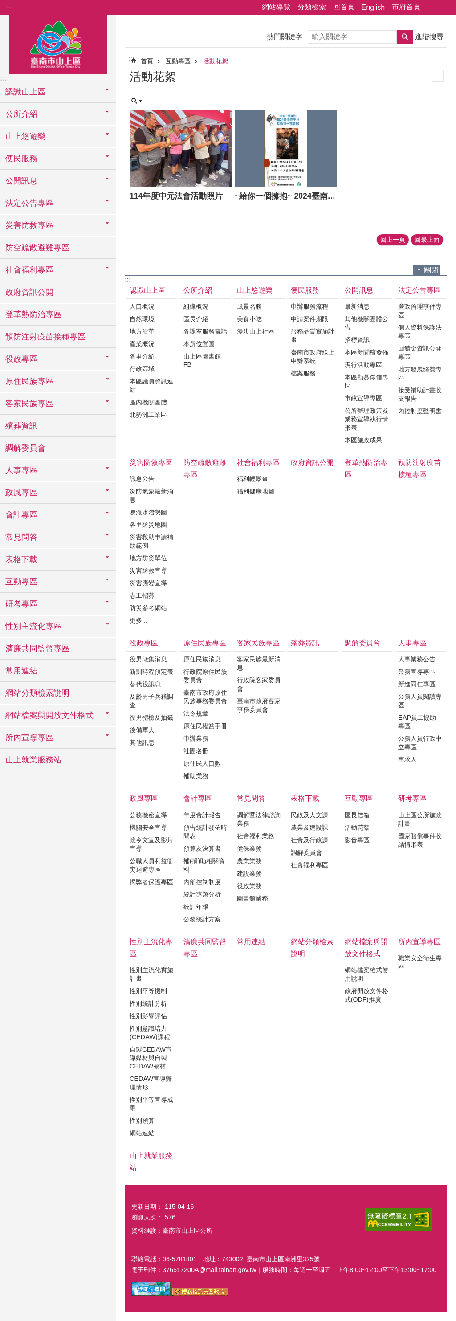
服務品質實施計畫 (312, 335)
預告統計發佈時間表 (205, 832)
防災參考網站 (148, 608)
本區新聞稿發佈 (366, 352)
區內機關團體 (148, 402)
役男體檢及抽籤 (151, 717)
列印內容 (438, 76)
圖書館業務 (252, 898)
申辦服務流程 (309, 306)
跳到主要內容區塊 (4, 4)
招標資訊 (357, 339)
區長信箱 (357, 815)
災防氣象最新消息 (151, 495)
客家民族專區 (258, 643)
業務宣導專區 (417, 671)
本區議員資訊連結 (151, 385)
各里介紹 (142, 356)
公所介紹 (197, 290)
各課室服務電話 (205, 331)
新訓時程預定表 (151, 671)
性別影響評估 (148, 1015)
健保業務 (249, 848)
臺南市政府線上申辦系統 (312, 356)
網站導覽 (276, 7)
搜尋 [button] (405, 37)
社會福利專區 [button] (29, 269)
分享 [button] (431, 7)
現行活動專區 (363, 364)
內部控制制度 (202, 881)
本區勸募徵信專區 (366, 381)
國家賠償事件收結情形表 (420, 840)
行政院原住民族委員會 (205, 676)
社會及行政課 (309, 840)
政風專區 (144, 798)
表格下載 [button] (21, 559)
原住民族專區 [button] (29, 381)
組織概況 (195, 306)
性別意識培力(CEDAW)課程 (150, 1032)
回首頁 (343, 7)
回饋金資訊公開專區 (420, 352)
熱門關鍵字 (284, 37)
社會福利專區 (258, 462)
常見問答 (251, 798)
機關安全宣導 (148, 827)
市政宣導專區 (363, 398)
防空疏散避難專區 (37, 247)
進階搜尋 (429, 37)
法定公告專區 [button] (29, 203)
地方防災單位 (148, 558)
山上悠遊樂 (255, 290)
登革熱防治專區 (33, 314)
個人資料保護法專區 (420, 331)
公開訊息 (359, 290)
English (373, 7)
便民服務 (305, 290)
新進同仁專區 (417, 684)
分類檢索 (311, 7)
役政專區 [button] (21, 359)
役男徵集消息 (148, 659)
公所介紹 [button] (21, 114)
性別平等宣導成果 (151, 1104)
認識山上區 (147, 290)
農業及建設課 (309, 827)
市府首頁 (406, 7)
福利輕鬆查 (252, 478)
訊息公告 (142, 478)
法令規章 (195, 713)
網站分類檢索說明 (37, 693)
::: (9, 5)
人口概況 (142, 306)
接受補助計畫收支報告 (420, 394)
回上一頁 (392, 239)
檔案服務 (303, 373)
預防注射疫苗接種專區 (45, 336)
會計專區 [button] (21, 514)
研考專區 (412, 798)
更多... (138, 620)
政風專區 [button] (21, 492)
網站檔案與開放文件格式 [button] (49, 715)
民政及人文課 (309, 815)
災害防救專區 (151, 462)
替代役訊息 (145, 684)
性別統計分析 (148, 1003)
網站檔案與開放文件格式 (366, 948)
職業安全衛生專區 (420, 962)
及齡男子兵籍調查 (151, 701)
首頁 (147, 61)
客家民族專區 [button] (29, 403)
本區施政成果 (363, 440)
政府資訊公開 (29, 292)
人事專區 (412, 643)
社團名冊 (195, 750)
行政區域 (142, 368)
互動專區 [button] (21, 581)
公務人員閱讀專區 (420, 701)
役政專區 (144, 643)
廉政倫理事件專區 (420, 310)
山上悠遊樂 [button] (25, 136)
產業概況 (142, 343)
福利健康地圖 (255, 491)
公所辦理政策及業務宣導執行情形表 (366, 419)
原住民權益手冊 (205, 726)
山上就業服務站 (33, 759)
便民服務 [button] (21, 158)
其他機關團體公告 (366, 323)
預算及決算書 (202, 848)
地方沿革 (142, 331)
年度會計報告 (202, 815)
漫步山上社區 (255, 331)
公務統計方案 (202, 919)
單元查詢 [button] (136, 101)
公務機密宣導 (148, 815)
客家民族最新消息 (259, 663)
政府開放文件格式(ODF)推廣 (366, 995)
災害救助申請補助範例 (151, 541)
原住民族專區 (204, 643)
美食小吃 (249, 318)
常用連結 (21, 670)
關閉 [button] (431, 270)
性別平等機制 (148, 991)
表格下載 (305, 798)
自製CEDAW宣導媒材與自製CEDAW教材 (151, 1058)
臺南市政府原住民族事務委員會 (205, 697)
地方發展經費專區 (420, 373)
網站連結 (142, 1133)
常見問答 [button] (21, 537)
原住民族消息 (202, 659)
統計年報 (195, 906)
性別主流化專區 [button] (33, 626)
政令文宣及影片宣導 (151, 844)
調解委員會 (25, 448)
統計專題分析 (202, 894)
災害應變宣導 (148, 583)
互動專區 (178, 61)
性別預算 (142, 1120)
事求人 (407, 759)
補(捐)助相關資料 (204, 865)
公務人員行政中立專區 (420, 742)
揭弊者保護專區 (151, 881)
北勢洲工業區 (148, 414)
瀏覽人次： (147, 1217)
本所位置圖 (199, 343)
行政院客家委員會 (259, 684)
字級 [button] (444, 7)
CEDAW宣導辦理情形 (151, 1083)
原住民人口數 (202, 763)
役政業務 (249, 885)
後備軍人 (142, 730)
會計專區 (197, 798)
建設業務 (249, 873)
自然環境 (142, 318)
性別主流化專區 (151, 948)
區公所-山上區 (58, 43)
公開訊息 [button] (21, 180)
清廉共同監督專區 (37, 648)
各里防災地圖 (148, 524)
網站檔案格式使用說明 (366, 974)
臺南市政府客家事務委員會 (259, 705)
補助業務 (195, 775)
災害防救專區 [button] (29, 225)
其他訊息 (142, 742)
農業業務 (249, 860)
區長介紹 (195, 318)
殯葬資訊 (21, 425)
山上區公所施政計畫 (420, 819)
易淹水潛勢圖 (148, 512)
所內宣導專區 (419, 942)
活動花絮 (215, 61)
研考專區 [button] (21, 603)
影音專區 (357, 840)
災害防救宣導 (148, 570)
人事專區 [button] (21, 470)
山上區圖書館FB (202, 360)
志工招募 (142, 595)
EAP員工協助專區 (417, 722)
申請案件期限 (309, 318)
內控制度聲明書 (420, 411)
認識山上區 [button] (25, 91)
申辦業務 (195, 738)
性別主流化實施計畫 (151, 974)
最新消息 (357, 306)
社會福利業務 (255, 836)
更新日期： (147, 1206)
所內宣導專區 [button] (29, 737)
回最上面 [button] (427, 239)
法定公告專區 (419, 290)
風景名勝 (249, 306)
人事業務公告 (417, 659)
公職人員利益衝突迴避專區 (151, 865)
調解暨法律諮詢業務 (259, 819)
